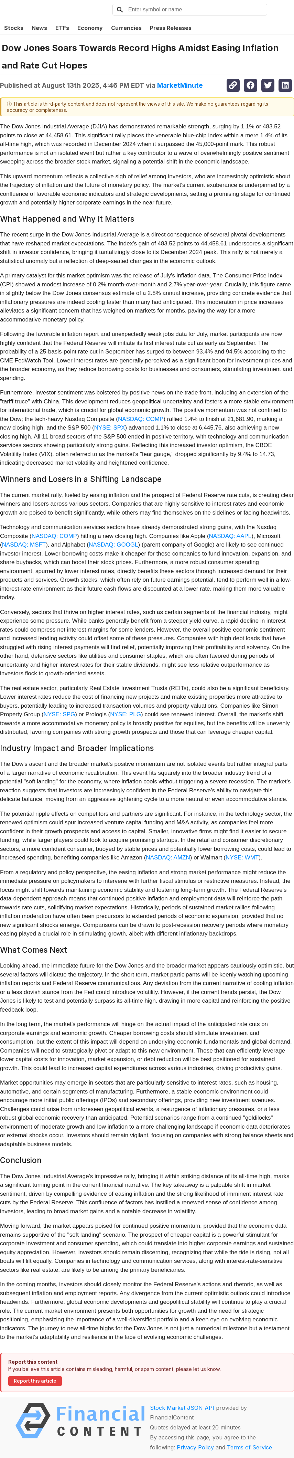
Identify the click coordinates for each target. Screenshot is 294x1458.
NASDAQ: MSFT (24, 544)
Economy (90, 27)
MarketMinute (180, 85)
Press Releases (171, 27)
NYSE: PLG (125, 714)
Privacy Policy (195, 1447)
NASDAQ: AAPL (230, 536)
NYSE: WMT (242, 857)
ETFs (62, 27)
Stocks (13, 27)
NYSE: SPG (59, 714)
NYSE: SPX (109, 427)
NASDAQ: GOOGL (113, 544)
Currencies (126, 27)
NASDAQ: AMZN (168, 857)
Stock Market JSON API (182, 1407)
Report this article (35, 1381)
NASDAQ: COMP (140, 419)
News (39, 27)
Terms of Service (249, 1447)
